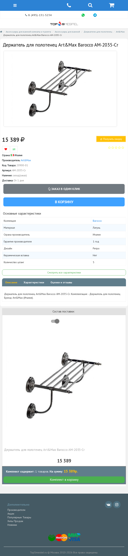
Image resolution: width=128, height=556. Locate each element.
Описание (11, 282)
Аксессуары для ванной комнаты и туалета (28, 31)
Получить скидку (111, 139)
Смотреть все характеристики (64, 272)
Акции (10, 513)
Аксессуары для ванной (67, 31)
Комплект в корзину (64, 479)
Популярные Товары (19, 517)
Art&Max (120, 31)
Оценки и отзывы (61, 282)
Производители (16, 510)
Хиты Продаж (15, 521)
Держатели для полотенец (98, 31)
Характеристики (34, 282)
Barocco (97, 220)
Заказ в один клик (64, 189)
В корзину (64, 201)
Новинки (12, 524)
